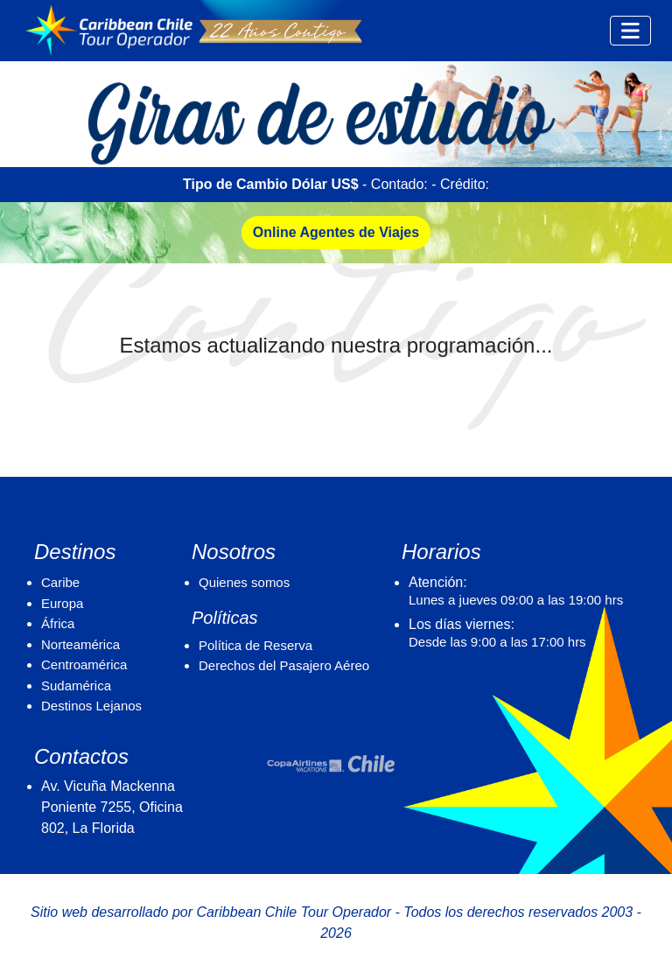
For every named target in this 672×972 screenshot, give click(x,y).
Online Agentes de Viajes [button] (336, 232)
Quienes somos (244, 582)
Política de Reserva (255, 645)
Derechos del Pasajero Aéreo (284, 665)
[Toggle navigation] (630, 30)
